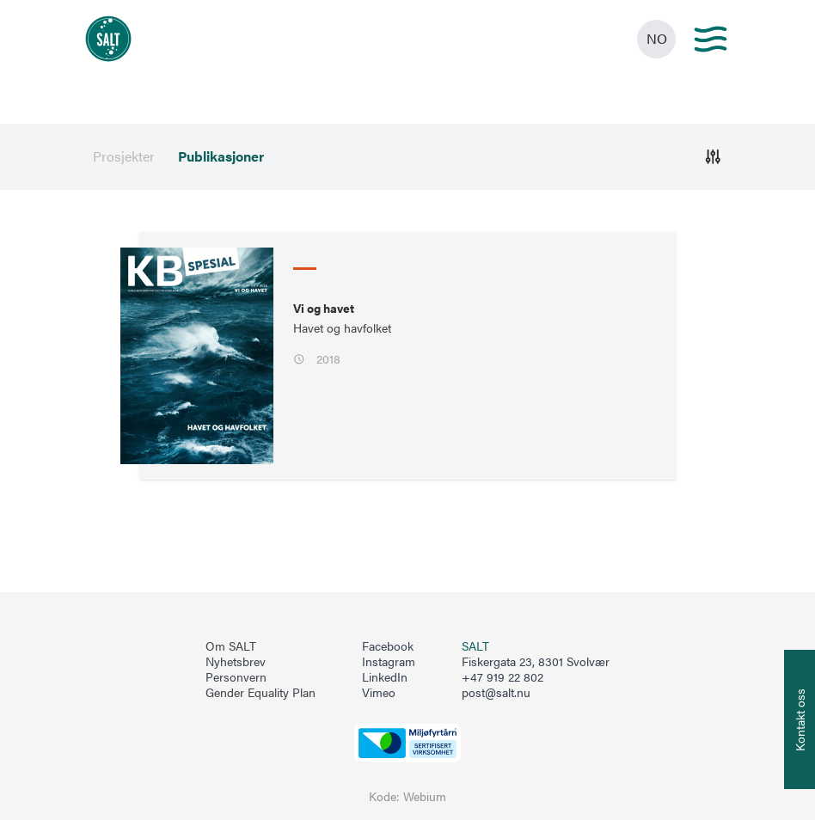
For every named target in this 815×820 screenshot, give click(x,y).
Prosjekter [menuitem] (124, 156)
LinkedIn (385, 677)
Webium (424, 796)
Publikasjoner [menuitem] (221, 156)
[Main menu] (710, 39)
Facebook (388, 646)
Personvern (236, 677)
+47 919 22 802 (502, 677)
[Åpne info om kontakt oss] (799, 719)
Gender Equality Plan (260, 693)
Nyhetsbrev (235, 662)
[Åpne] (713, 157)
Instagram (388, 662)
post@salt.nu (496, 692)
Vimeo (378, 693)
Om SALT (230, 646)
